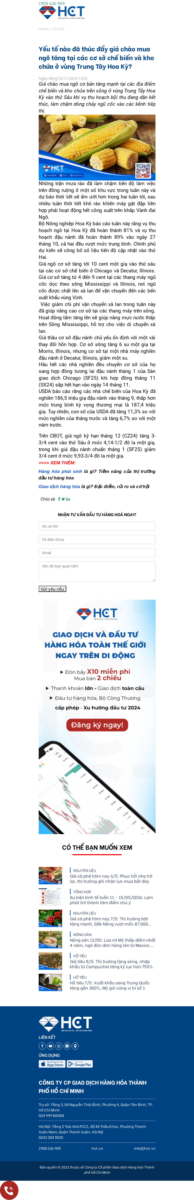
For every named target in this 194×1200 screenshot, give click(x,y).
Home (44, 28)
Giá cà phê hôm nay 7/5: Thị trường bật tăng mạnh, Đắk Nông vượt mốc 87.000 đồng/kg (109, 921)
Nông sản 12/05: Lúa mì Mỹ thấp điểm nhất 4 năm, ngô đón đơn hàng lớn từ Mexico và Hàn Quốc (113, 942)
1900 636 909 (52, 3)
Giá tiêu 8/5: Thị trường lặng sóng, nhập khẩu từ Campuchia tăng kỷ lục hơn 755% (111, 964)
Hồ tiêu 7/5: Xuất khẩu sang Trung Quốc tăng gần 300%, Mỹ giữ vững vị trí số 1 (110, 985)
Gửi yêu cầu (52, 589)
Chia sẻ (48, 499)
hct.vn (97, 1148)
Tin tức (58, 28)
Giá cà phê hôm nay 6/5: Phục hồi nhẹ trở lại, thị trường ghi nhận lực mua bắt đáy (111, 878)
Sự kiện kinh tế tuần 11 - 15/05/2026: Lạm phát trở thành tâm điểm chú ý (111, 900)
